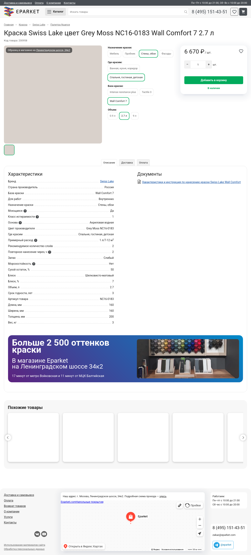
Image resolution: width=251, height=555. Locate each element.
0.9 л (112, 115)
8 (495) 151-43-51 (209, 12)
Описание (109, 162)
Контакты (69, 2)
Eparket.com (21, 11)
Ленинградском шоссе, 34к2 (53, 50)
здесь (162, 496)
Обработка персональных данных (24, 549)
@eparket (226, 544)
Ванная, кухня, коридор (124, 68)
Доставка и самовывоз (18, 2)
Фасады (166, 53)
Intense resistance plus (123, 92)
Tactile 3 (146, 92)
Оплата (39, 2)
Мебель (114, 53)
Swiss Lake (107, 181)
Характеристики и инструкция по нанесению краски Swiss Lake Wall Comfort (191, 182)
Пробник (130, 53)
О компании (53, 2)
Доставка (127, 162)
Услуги (8, 517)
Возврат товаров (15, 506)
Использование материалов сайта (24, 544)
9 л (134, 115)
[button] (8, 437)
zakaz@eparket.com (224, 534)
